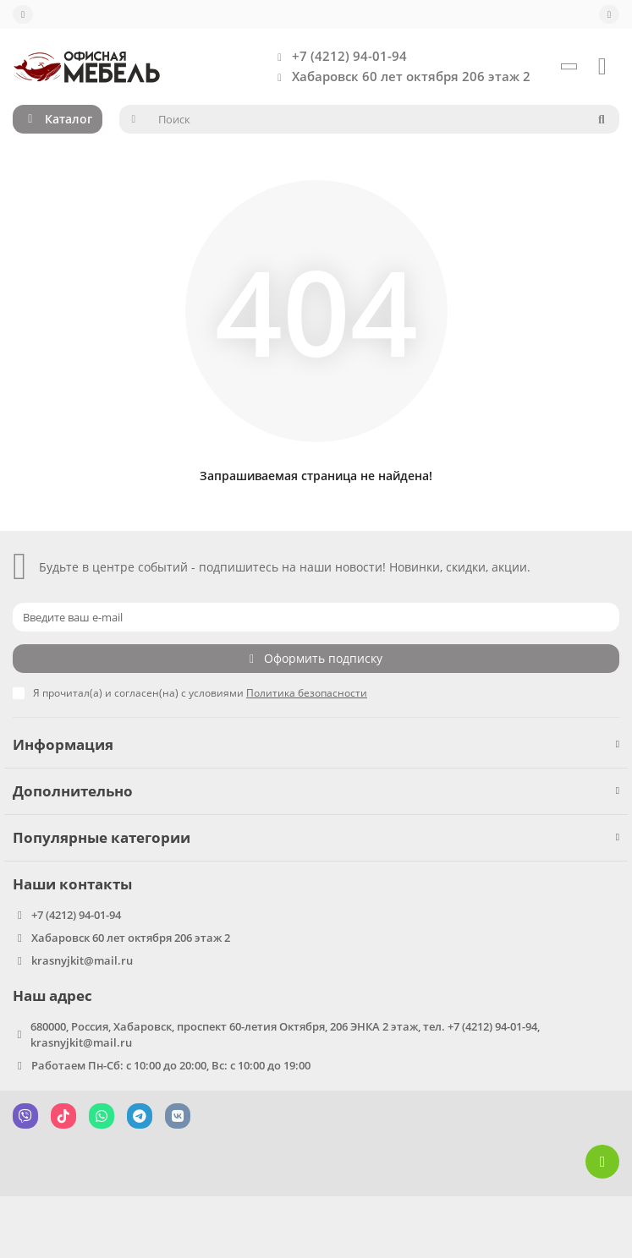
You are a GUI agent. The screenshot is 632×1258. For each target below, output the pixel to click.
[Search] (383, 119)
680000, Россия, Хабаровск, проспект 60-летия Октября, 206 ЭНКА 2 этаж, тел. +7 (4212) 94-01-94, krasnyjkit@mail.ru (285, 1034)
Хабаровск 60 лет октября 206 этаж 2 (399, 77)
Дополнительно (316, 791)
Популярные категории (316, 837)
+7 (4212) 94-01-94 (337, 56)
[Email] (316, 617)
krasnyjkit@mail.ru (82, 960)
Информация (316, 744)
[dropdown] (23, 14)
